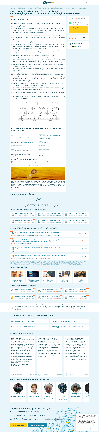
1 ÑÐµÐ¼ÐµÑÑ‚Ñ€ (44, 142)
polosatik (13, 190)
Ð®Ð (21, 150)
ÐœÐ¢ (13, 150)
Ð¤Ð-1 (30, 150)
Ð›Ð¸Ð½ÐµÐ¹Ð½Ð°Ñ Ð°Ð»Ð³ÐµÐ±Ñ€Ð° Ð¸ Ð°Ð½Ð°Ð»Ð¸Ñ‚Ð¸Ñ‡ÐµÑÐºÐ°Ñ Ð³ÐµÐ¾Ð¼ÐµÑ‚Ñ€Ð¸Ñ (49, 137)
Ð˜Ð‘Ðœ (18, 150)
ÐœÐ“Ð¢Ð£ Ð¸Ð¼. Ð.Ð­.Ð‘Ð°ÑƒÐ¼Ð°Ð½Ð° (22, 142)
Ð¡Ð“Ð (24, 150)
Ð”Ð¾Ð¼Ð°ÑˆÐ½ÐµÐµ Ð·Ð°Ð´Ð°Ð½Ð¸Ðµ (21, 137)
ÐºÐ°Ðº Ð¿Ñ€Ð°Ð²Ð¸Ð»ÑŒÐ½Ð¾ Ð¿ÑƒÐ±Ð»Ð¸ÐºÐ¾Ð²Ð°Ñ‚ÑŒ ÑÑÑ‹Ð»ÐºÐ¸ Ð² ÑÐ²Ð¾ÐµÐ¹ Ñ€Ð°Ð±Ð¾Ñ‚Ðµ (62, 264)
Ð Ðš (15, 150)
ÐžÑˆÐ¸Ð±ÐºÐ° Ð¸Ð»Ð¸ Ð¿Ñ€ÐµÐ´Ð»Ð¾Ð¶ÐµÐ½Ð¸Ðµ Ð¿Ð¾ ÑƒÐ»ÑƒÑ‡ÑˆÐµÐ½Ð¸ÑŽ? (26, 165)
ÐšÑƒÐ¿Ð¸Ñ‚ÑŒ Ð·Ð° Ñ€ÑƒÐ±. (78, 29)
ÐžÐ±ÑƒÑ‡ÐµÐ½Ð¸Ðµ (18, 425)
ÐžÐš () (93, 428)
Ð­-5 (27, 150)
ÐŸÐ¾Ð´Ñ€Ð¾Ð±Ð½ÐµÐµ (37, 425)
